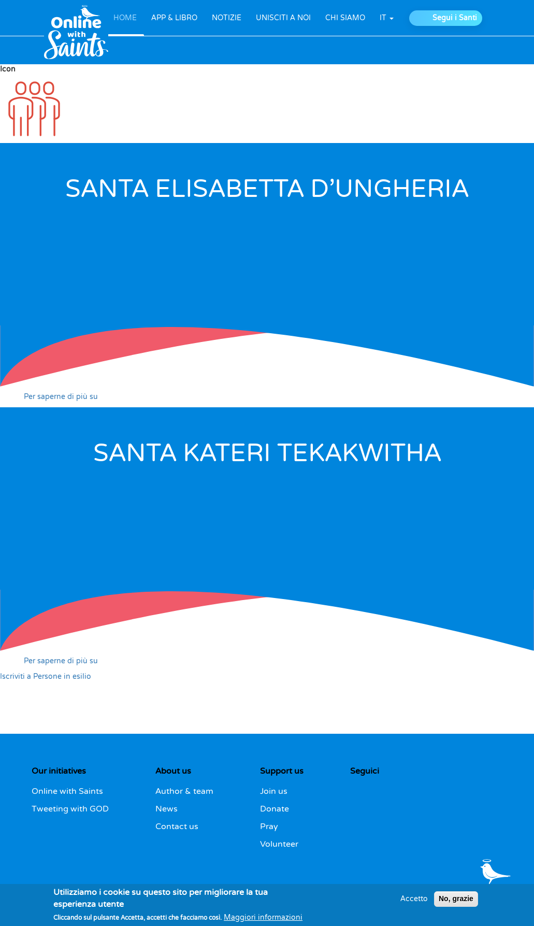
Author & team (184, 791)
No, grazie (456, 898)
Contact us (176, 826)
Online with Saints (67, 791)
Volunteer (279, 844)
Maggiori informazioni (263, 917)
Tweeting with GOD (70, 809)
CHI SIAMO (345, 17)
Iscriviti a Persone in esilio (45, 676)
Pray (269, 826)
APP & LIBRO (174, 17)
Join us (273, 791)
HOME (125, 17)
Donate (274, 809)
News (166, 809)
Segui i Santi (454, 17)
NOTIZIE (226, 17)
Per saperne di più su (61, 396)
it (387, 17)
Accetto (414, 898)
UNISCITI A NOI (283, 17)
